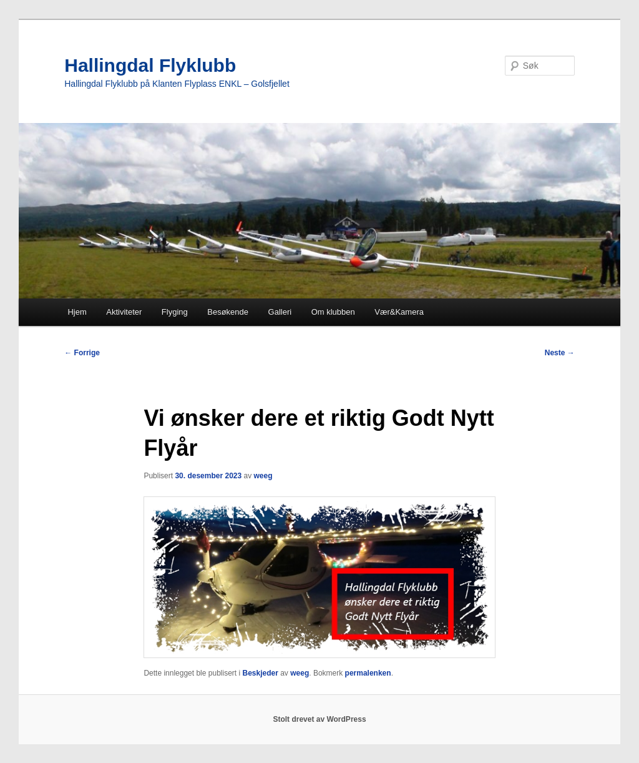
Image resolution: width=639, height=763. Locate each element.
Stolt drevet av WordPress (319, 719)
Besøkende (227, 312)
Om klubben (333, 312)
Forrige (82, 352)
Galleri (280, 312)
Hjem (76, 312)
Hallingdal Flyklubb (150, 65)
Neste (560, 352)
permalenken (368, 673)
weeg (263, 475)
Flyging (175, 312)
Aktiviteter (124, 312)
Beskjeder (260, 673)
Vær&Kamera (399, 312)
